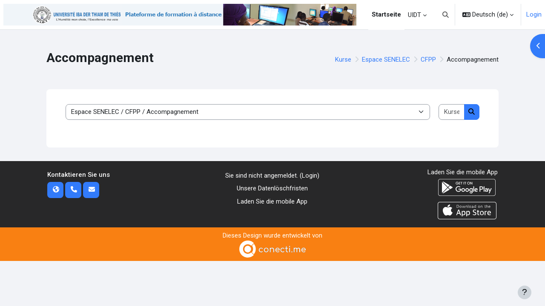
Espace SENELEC (386, 59)
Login (534, 14)
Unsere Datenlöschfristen (272, 188)
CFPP (428, 59)
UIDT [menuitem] (414, 15)
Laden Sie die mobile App (272, 201)
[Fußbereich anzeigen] (524, 292)
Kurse (343, 59)
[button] (446, 14)
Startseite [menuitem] (386, 14)
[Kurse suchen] (452, 112)
